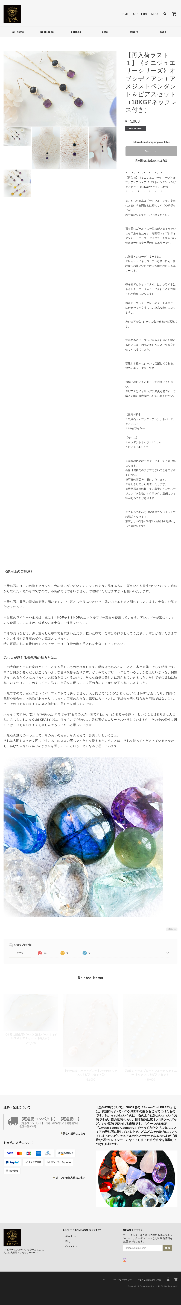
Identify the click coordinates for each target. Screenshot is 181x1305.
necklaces (47, 31)
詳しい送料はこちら (74, 1133)
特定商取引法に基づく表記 (149, 1280)
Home (125, 14)
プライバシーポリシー (122, 1280)
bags (163, 31)
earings (76, 31)
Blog (154, 14)
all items (18, 31)
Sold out (151, 151)
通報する (172, 929)
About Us (140, 14)
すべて (20, 953)
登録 (167, 1248)
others (134, 31)
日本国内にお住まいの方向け (151, 160)
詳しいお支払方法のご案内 (70, 1177)
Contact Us (71, 1246)
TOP (104, 1280)
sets (105, 31)
